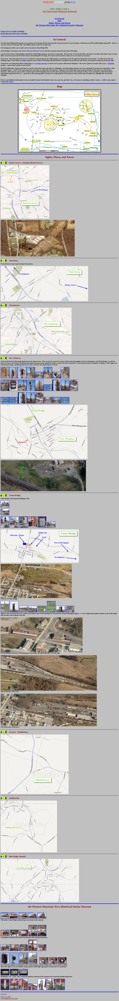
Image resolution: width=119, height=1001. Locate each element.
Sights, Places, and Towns (59, 23)
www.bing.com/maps (40, 63)
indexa (24, 60)
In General (59, 18)
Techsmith (111, 63)
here (11, 82)
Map (59, 21)
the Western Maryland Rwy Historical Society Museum (59, 25)
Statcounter (4, 994)
